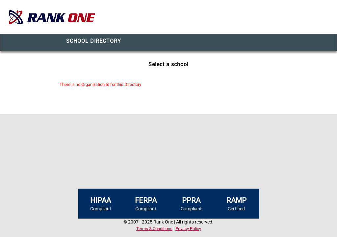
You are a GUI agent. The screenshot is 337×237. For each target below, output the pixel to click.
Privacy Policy (188, 228)
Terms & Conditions (154, 228)
